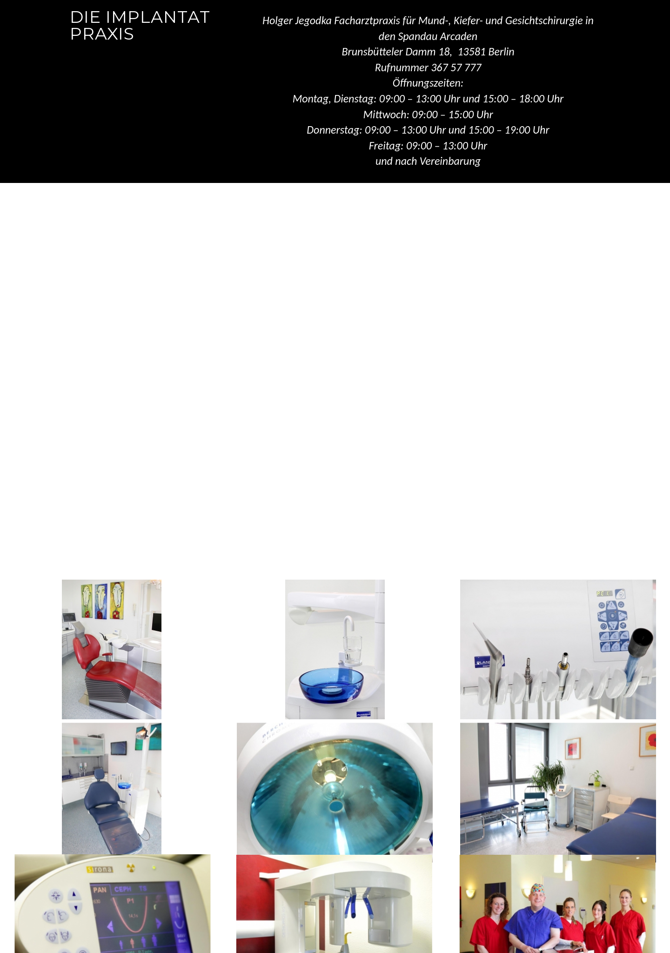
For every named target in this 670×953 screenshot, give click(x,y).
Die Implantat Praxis (140, 25)
